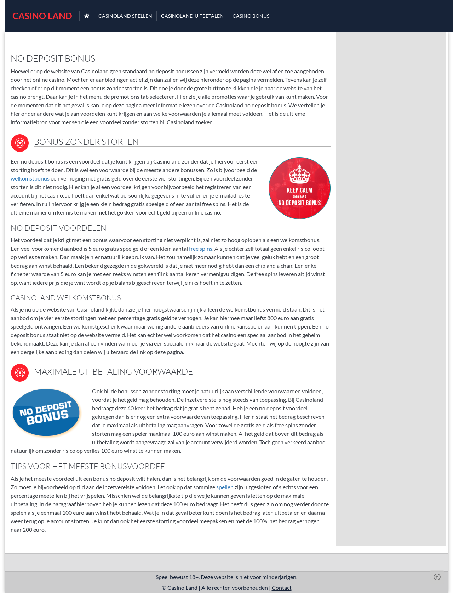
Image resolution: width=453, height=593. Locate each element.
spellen (224, 487)
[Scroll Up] (437, 577)
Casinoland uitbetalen (192, 16)
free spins (200, 248)
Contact (282, 587)
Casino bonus (251, 16)
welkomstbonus (30, 178)
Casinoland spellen (125, 16)
